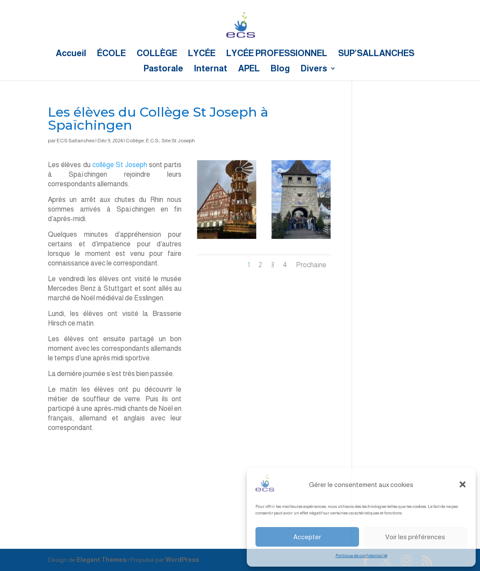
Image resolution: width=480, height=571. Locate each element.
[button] (462, 484)
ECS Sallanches (75, 141)
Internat (210, 69)
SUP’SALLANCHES (376, 54)
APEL (249, 69)
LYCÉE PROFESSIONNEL (276, 54)
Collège (135, 141)
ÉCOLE (111, 54)
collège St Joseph (119, 164)
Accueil (71, 54)
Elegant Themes (101, 559)
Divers (314, 69)
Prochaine (311, 265)
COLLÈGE (157, 54)
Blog (280, 69)
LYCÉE (201, 54)
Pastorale (163, 69)
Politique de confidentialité (361, 555)
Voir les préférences (415, 537)
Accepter (307, 537)
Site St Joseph (178, 141)
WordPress (182, 559)
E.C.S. (152, 141)
